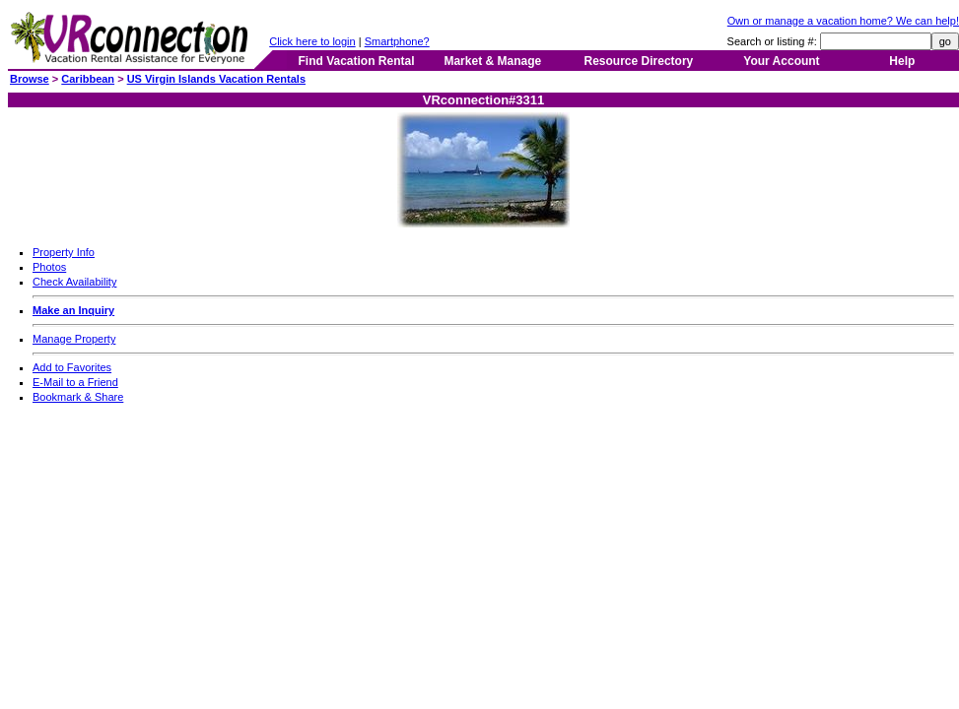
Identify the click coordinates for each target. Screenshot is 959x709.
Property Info (64, 252)
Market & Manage (492, 61)
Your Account (781, 61)
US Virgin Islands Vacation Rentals (216, 79)
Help (902, 61)
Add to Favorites (72, 367)
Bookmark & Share (78, 397)
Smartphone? (397, 41)
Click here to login (312, 41)
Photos (49, 267)
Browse (29, 79)
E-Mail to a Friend (75, 382)
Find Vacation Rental (356, 61)
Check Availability (74, 282)
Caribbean (87, 79)
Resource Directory (639, 61)
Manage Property (74, 339)
